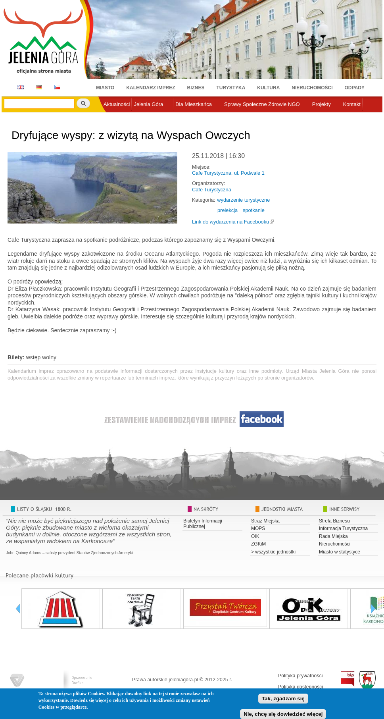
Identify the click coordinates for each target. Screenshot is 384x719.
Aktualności (117, 104)
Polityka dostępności (300, 687)
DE (37, 87)
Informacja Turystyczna (343, 528)
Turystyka (231, 88)
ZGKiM (258, 544)
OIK (255, 536)
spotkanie (254, 210)
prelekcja (227, 210)
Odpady (355, 88)
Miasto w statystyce (339, 552)
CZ (57, 87)
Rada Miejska (333, 536)
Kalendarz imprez (150, 88)
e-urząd (112, 117)
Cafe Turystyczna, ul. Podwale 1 (228, 173)
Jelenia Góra (148, 104)
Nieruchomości (312, 88)
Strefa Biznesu (334, 521)
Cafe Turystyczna (211, 190)
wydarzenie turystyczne (243, 200)
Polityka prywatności (300, 676)
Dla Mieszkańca (193, 104)
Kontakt (352, 104)
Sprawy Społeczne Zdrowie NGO (262, 104)
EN (19, 87)
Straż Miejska (265, 521)
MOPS (258, 528)
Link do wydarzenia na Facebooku (230, 222)
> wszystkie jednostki (273, 552)
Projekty (321, 104)
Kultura (268, 88)
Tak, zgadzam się (283, 701)
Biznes (196, 88)
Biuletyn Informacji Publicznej (202, 523)
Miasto (105, 88)
